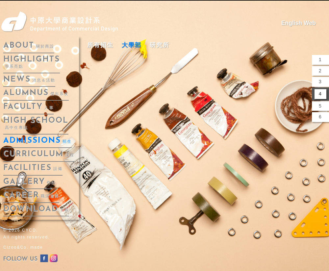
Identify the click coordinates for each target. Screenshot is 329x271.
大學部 (131, 45)
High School (35, 123)
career (31, 195)
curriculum (38, 154)
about (28, 46)
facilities (33, 168)
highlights (31, 62)
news (29, 80)
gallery (29, 182)
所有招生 (100, 45)
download (36, 209)
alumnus (36, 93)
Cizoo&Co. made (23, 247)
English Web (298, 23)
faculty (28, 107)
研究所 (159, 45)
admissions (37, 141)
